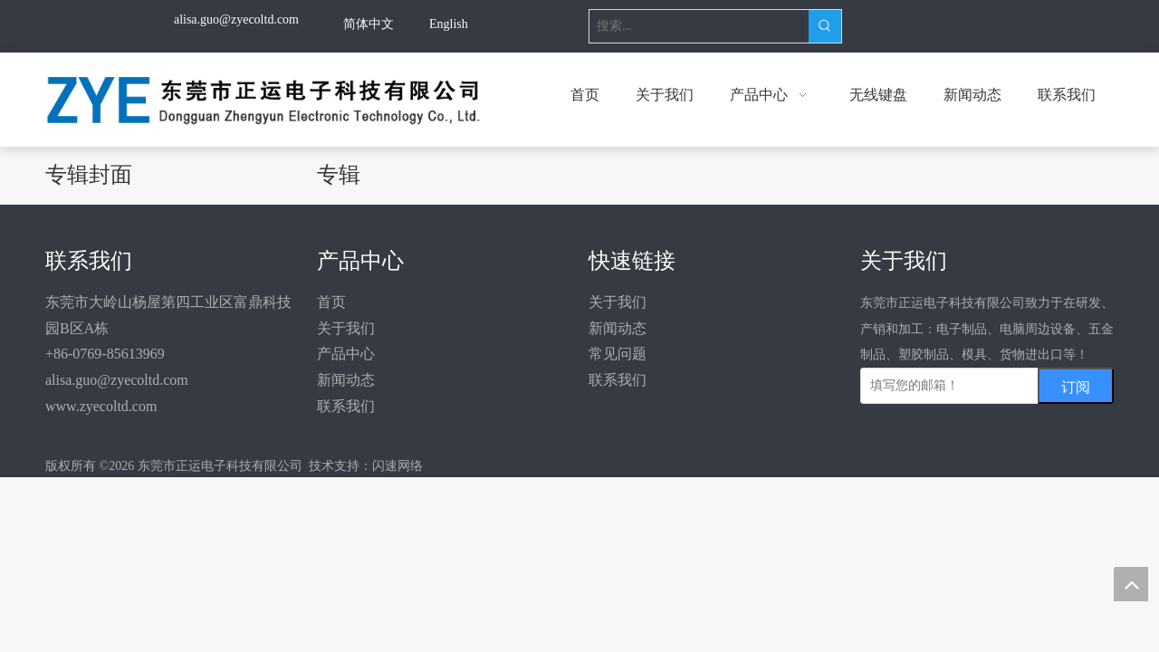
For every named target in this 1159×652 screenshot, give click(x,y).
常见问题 (618, 353)
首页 (331, 302)
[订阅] (1076, 386)
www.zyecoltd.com (101, 406)
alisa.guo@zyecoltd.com (116, 380)
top (1131, 584)
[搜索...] (699, 26)
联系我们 (346, 406)
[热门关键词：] (825, 26)
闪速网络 (397, 466)
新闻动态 (346, 380)
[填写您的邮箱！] (969, 386)
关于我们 (346, 328)
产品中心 (346, 353)
